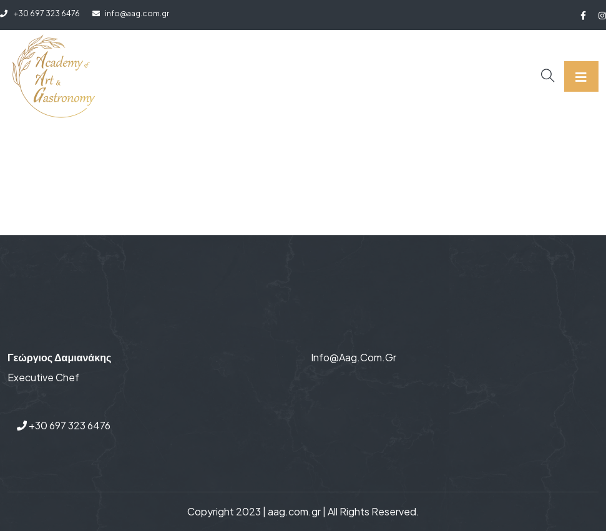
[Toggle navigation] (581, 76)
